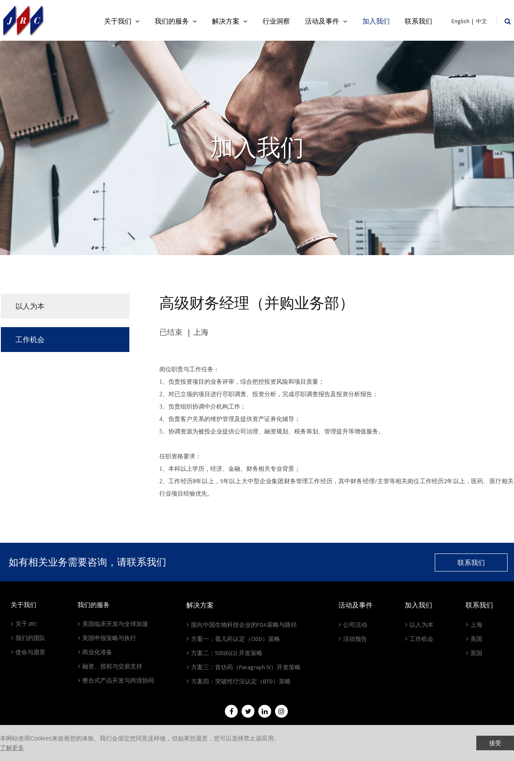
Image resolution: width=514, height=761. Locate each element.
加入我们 (376, 21)
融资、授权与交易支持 (110, 666)
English (460, 21)
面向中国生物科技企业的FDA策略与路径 (242, 625)
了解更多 (12, 747)
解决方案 (230, 21)
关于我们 (122, 21)
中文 (481, 21)
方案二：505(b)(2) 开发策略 (225, 653)
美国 (474, 639)
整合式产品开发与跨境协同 (116, 680)
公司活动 (353, 625)
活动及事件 (326, 21)
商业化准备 (95, 652)
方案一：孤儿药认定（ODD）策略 (233, 639)
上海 (474, 625)
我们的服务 (176, 21)
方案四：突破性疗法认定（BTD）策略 (239, 681)
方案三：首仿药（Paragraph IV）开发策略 (244, 667)
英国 (474, 653)
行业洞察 (276, 21)
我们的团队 (28, 638)
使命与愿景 (28, 652)
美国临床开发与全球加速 (113, 624)
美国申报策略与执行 (107, 638)
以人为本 (30, 306)
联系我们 (418, 21)
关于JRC (24, 624)
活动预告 (353, 639)
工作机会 (30, 339)
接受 (495, 743)
